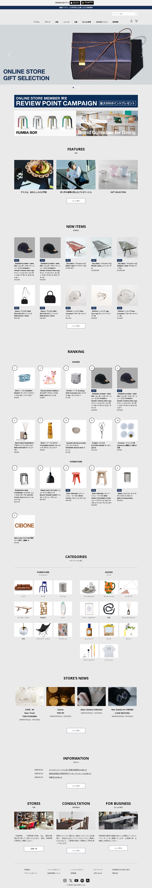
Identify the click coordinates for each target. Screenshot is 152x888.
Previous (10, 54)
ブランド (47, 22)
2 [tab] (76, 88)
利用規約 (27, 869)
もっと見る (76, 201)
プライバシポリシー (30, 873)
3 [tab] (79, 88)
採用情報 (115, 22)
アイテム (36, 22)
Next (141, 54)
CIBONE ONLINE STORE (76, 15)
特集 (56, 22)
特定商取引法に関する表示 (121, 869)
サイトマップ (98, 869)
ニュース (66, 22)
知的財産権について (53, 873)
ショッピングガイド (76, 869)
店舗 (75, 22)
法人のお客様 (86, 22)
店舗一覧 (34, 849)
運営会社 (115, 873)
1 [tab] (73, 88)
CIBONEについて (101, 22)
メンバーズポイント (53, 869)
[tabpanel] (76, 55)
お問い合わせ (98, 873)
